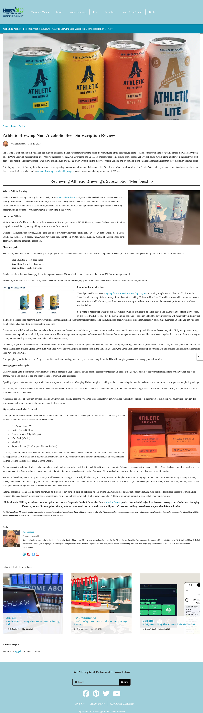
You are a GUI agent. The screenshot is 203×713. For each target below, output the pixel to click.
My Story (80, 703)
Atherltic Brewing (113, 502)
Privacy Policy (97, 703)
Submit (124, 682)
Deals (152, 12)
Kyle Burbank (28, 532)
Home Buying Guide (132, 12)
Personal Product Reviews (36, 28)
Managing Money (40, 12)
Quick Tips (109, 12)
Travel (59, 12)
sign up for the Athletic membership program (126, 293)
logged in (19, 651)
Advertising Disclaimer (122, 703)
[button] (13, 12)
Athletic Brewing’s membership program (55, 171)
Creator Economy (78, 12)
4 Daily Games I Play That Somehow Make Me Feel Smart (169, 624)
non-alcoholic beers (66, 197)
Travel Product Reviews (85, 618)
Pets (95, 12)
